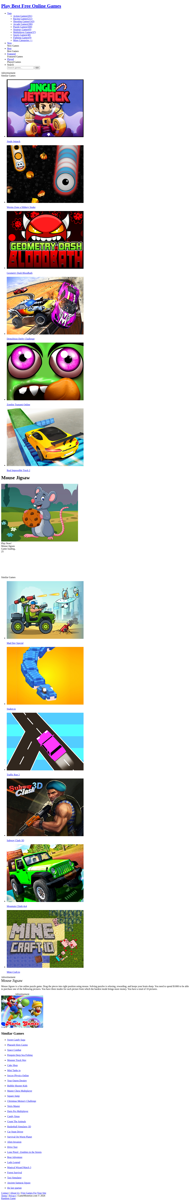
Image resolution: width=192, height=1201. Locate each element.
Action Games (22, 16)
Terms (4, 1195)
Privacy (12, 1195)
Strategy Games (22, 29)
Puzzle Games (22, 27)
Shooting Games (23, 21)
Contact (5, 1193)
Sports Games (22, 35)
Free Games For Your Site (33, 1193)
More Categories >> (23, 40)
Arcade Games (23, 24)
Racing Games (22, 18)
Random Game (8, 1198)
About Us (15, 1193)
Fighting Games (22, 37)
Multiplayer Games (24, 32)
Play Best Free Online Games (31, 6)
